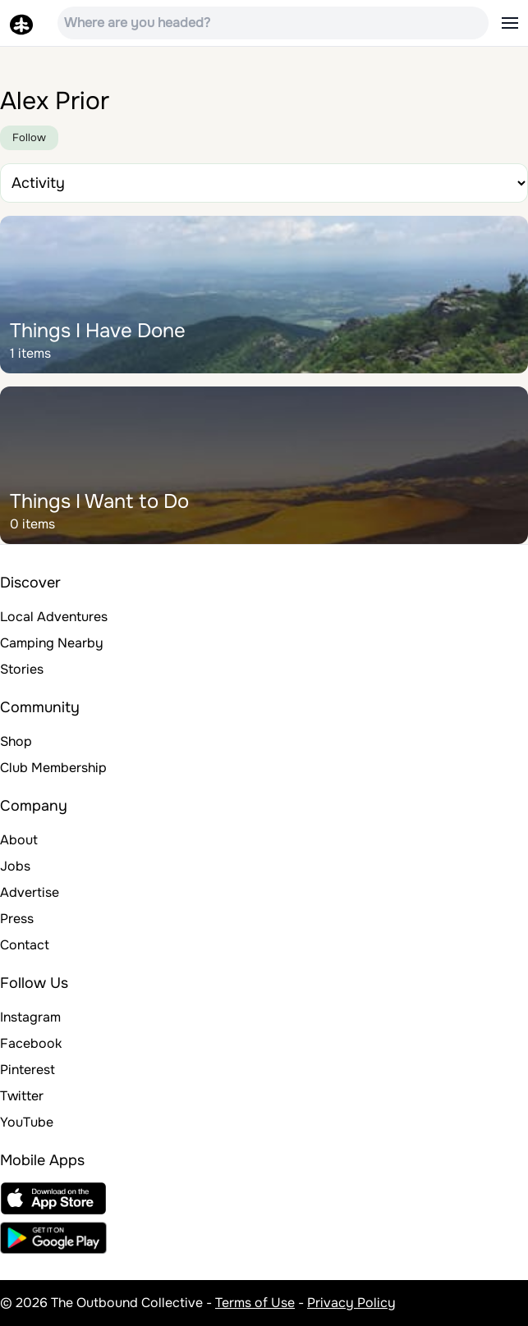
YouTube (26, 1122)
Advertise (29, 892)
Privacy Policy (351, 1302)
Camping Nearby (51, 643)
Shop (16, 741)
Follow (29, 137)
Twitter (22, 1095)
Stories (22, 669)
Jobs (15, 866)
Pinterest (27, 1069)
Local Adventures (54, 616)
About (19, 839)
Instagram (30, 1017)
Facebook (31, 1043)
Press (17, 918)
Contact (24, 944)
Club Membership (53, 767)
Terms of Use (255, 1302)
